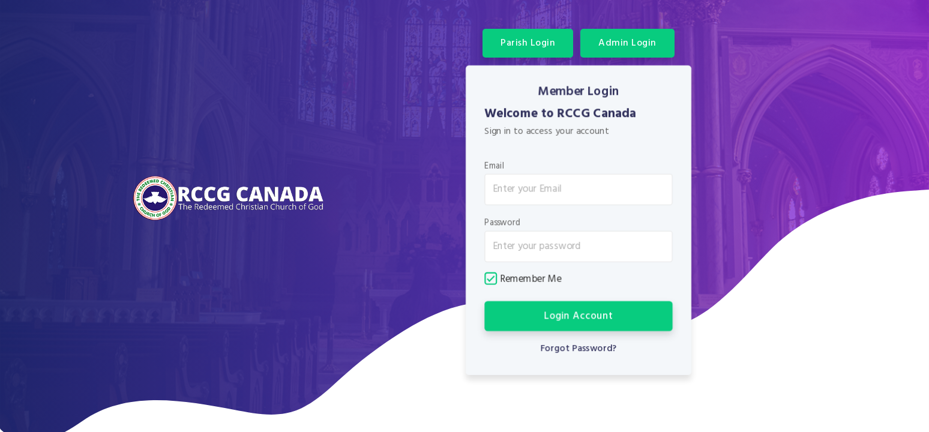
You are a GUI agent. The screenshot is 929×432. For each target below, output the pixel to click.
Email (494, 166)
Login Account (578, 315)
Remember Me (523, 279)
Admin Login (627, 43)
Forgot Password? (579, 347)
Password (502, 223)
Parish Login (528, 43)
